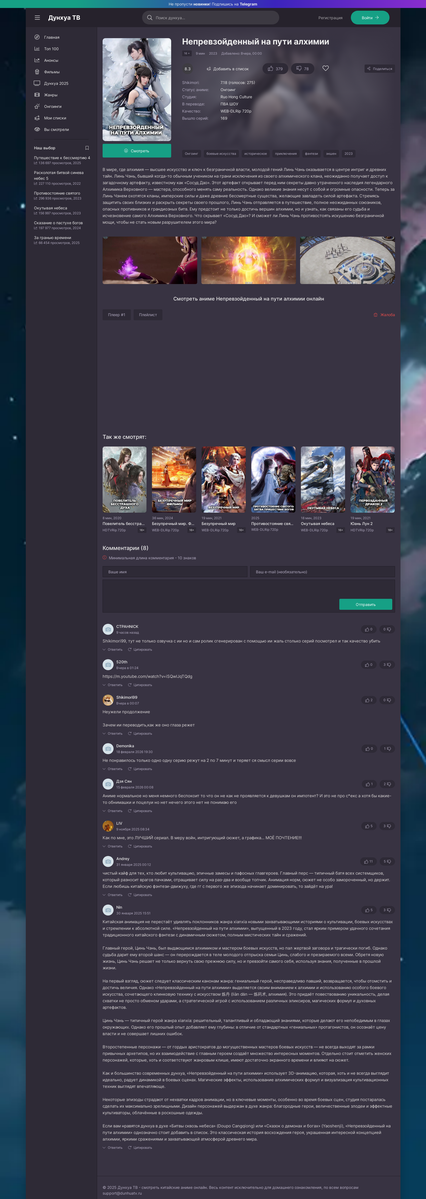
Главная (52, 37)
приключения (286, 153)
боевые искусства (221, 153)
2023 (349, 153)
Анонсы (51, 60)
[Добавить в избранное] (326, 69)
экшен (331, 153)
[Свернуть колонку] (37, 17)
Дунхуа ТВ (64, 17)
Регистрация (330, 17)
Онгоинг (191, 153)
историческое (255, 153)
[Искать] (149, 17)
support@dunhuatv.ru (122, 1193)
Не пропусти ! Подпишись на (213, 4)
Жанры (51, 94)
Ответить (115, 649)
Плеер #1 (116, 314)
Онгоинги (52, 106)
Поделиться (382, 69)
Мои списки (55, 118)
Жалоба (384, 315)
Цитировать (143, 649)
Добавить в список (231, 68)
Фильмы (52, 71)
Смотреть (140, 150)
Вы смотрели (56, 129)
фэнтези (311, 153)
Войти (367, 17)
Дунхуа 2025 (56, 83)
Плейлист (148, 314)
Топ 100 (51, 48)
